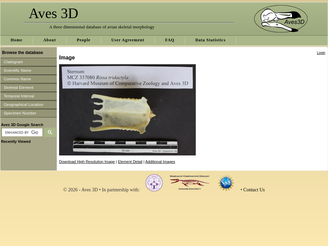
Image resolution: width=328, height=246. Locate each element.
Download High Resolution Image (87, 162)
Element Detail (130, 162)
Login (321, 53)
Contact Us (254, 189)
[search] (21, 132)
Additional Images (160, 162)
